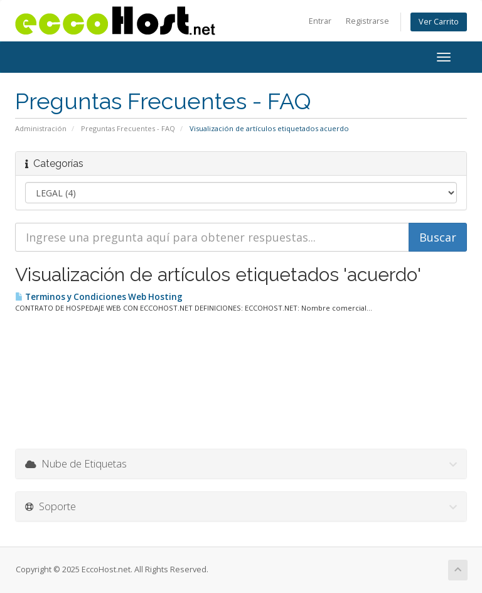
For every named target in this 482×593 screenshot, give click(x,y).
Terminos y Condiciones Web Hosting (99, 296)
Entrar (320, 21)
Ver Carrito (439, 21)
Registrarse (367, 21)
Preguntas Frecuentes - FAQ (128, 128)
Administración (41, 128)
